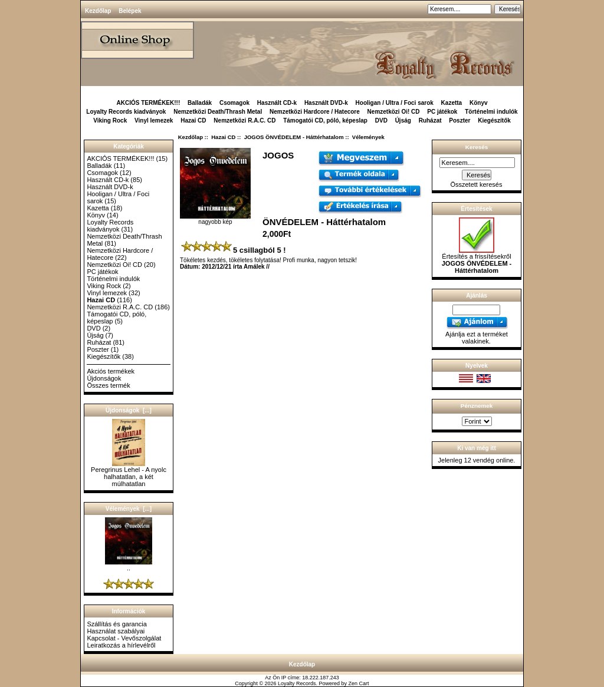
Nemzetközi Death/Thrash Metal (217, 111)
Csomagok (234, 103)
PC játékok (442, 111)
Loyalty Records (297, 683)
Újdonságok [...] (129, 410)
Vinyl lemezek (153, 120)
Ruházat (430, 120)
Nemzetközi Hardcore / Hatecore (315, 111)
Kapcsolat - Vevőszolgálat (124, 638)
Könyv (479, 103)
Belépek (130, 11)
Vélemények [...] (129, 509)
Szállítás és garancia (117, 623)
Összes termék (108, 385)
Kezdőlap (98, 11)
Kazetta (451, 103)
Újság (403, 120)
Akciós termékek (110, 371)
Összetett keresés (476, 184)
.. (128, 565)
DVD (381, 120)
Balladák (200, 103)
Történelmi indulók (491, 111)
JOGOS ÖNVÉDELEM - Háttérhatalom (294, 137)
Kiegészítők (494, 120)
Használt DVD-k (326, 103)
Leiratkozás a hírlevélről (121, 645)
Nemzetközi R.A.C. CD (244, 120)
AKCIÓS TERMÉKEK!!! (148, 103)
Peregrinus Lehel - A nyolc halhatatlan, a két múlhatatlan (128, 473)
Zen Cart (359, 683)
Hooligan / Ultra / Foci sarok (395, 103)
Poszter (459, 120)
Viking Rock (110, 120)
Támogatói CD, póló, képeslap (325, 120)
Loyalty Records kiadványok (126, 111)
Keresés (476, 147)
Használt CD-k (277, 103)
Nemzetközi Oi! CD (393, 111)
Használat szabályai (116, 631)
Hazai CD (223, 137)
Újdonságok (104, 378)
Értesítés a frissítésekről (477, 260)
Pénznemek (477, 405)
